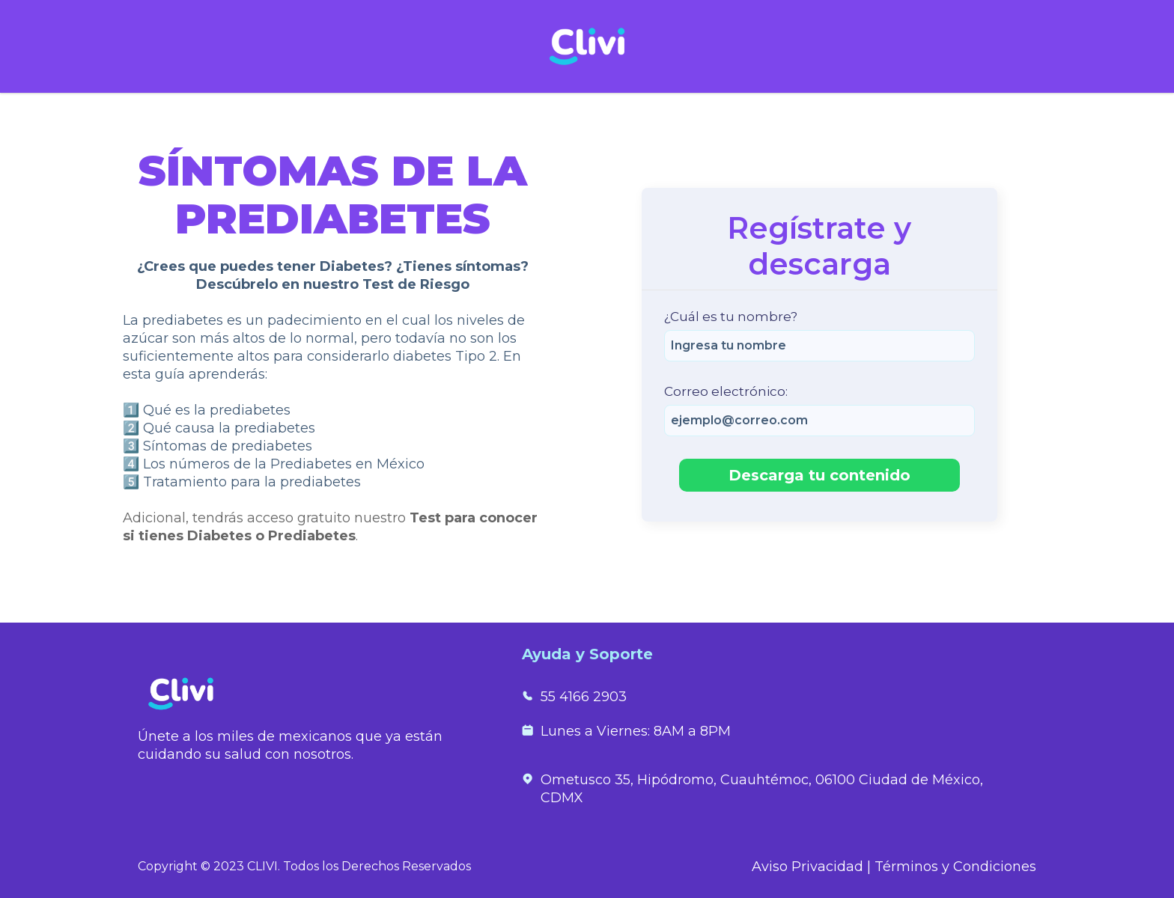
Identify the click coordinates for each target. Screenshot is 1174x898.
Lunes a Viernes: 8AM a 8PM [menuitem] (636, 731)
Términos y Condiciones (955, 866)
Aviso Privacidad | (813, 866)
